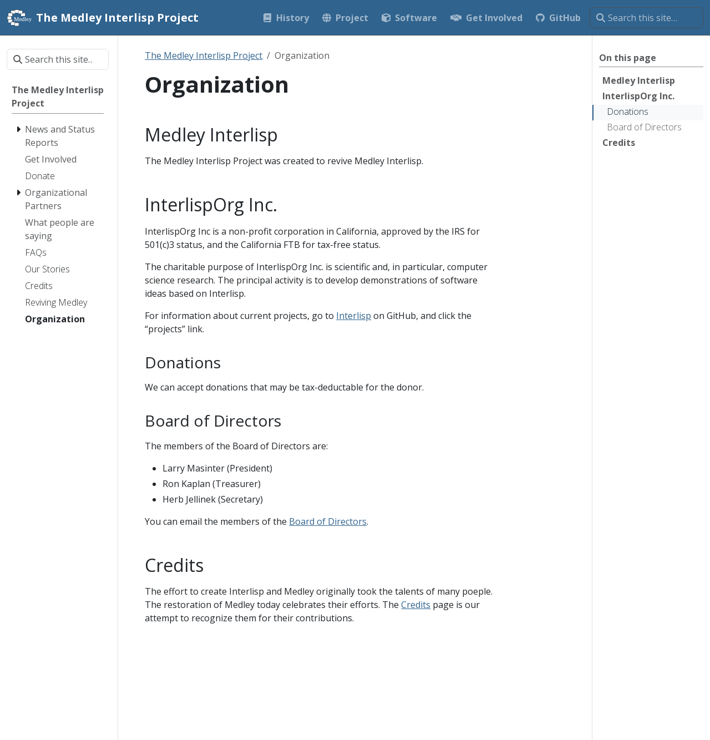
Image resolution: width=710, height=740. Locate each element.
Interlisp (353, 316)
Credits (618, 142)
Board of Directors (644, 127)
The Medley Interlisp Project (203, 55)
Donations (627, 111)
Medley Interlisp (638, 80)
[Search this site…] (646, 17)
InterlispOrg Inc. (638, 96)
